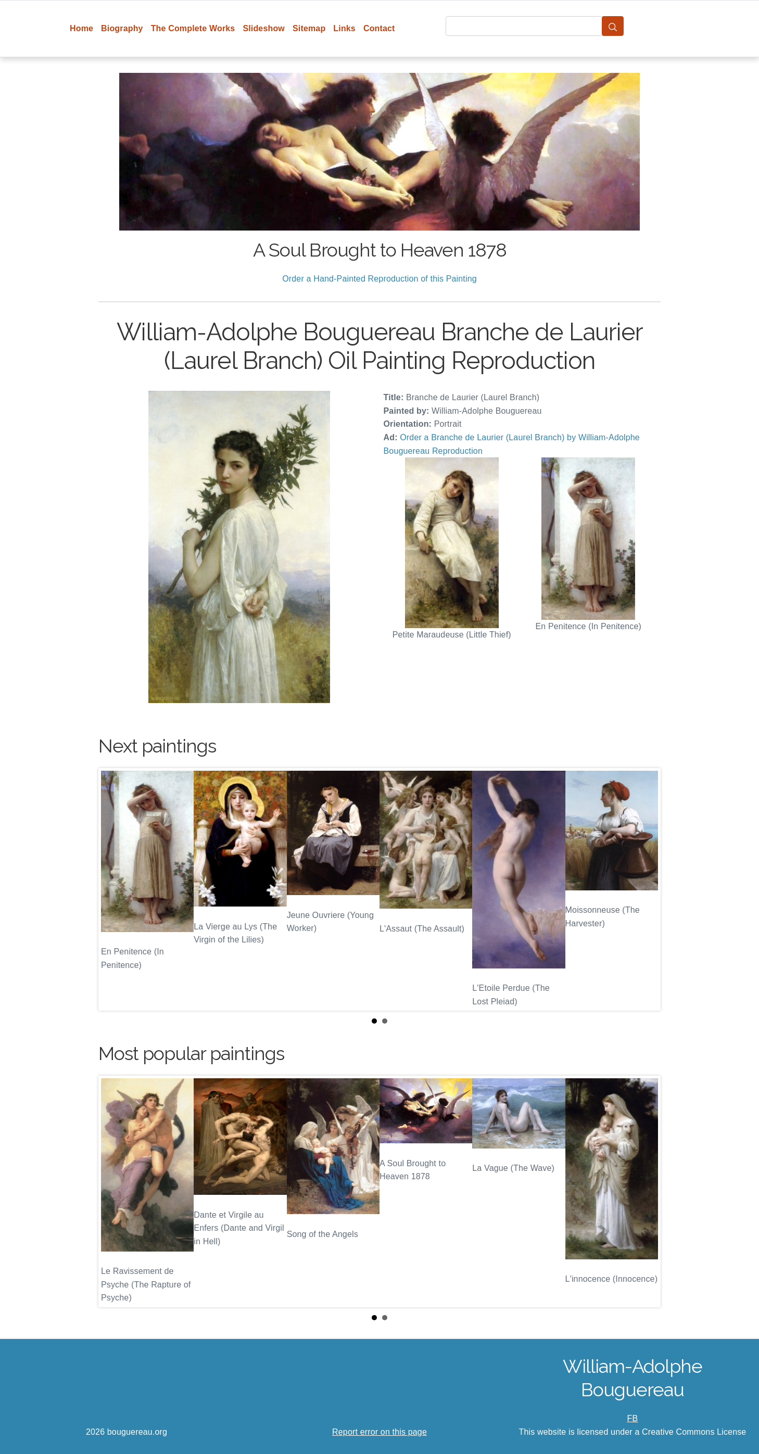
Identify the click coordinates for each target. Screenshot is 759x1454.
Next (644, 889)
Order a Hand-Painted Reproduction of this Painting (379, 278)
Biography (122, 28)
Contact (379, 28)
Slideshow (264, 28)
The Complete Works (193, 28)
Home (81, 28)
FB (632, 1418)
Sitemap (309, 28)
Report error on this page (379, 1431)
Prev (114, 889)
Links (344, 28)
